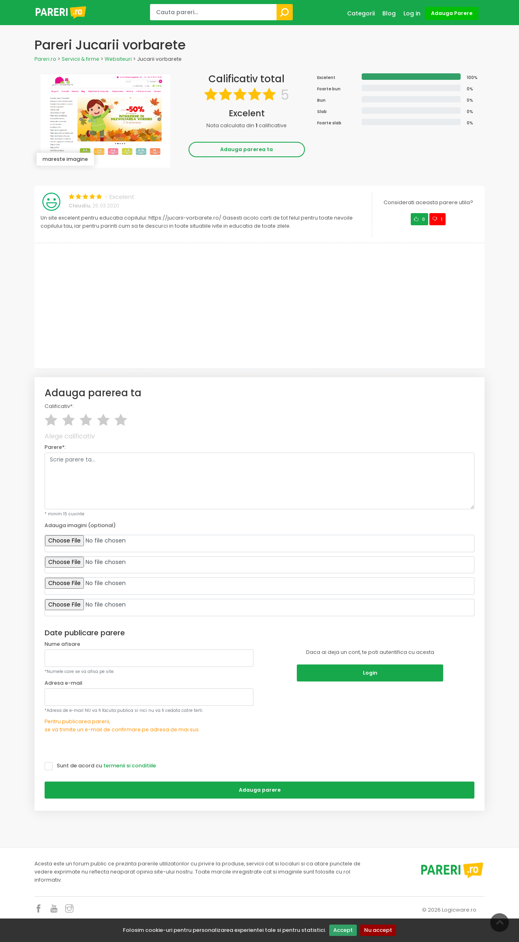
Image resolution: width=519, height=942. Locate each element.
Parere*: (55, 447)
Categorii (361, 13)
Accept (343, 930)
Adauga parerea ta (246, 149)
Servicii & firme (80, 59)
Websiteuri (118, 59)
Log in (411, 13)
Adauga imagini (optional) (80, 525)
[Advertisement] (259, 306)
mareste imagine (65, 159)
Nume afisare (62, 644)
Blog (389, 13)
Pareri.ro (45, 59)
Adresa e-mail (63, 682)
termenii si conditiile (129, 765)
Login (370, 672)
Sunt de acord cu (103, 765)
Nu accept (378, 930)
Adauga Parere (451, 13)
